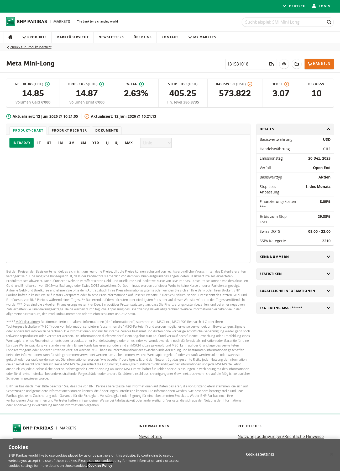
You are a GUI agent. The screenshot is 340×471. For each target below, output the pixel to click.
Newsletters (111, 37)
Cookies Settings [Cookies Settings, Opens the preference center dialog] (260, 454)
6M (83, 142)
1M (60, 142)
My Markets (202, 37)
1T (39, 142)
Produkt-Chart (28, 130)
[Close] (331, 454)
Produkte (34, 37)
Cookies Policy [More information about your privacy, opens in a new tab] (100, 465)
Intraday (21, 142)
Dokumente (106, 130)
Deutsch (294, 6)
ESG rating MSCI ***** (295, 308)
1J (107, 142)
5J (117, 142)
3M (72, 142)
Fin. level (175, 102)
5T (49, 142)
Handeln (319, 64)
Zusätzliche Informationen (295, 291)
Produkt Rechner (69, 130)
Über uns (143, 37)
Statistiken (295, 274)
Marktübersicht (72, 37)
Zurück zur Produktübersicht (30, 47)
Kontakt (169, 37)
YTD (95, 142)
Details (295, 129)
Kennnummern (295, 257)
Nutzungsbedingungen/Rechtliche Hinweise (281, 436)
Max (129, 142)
